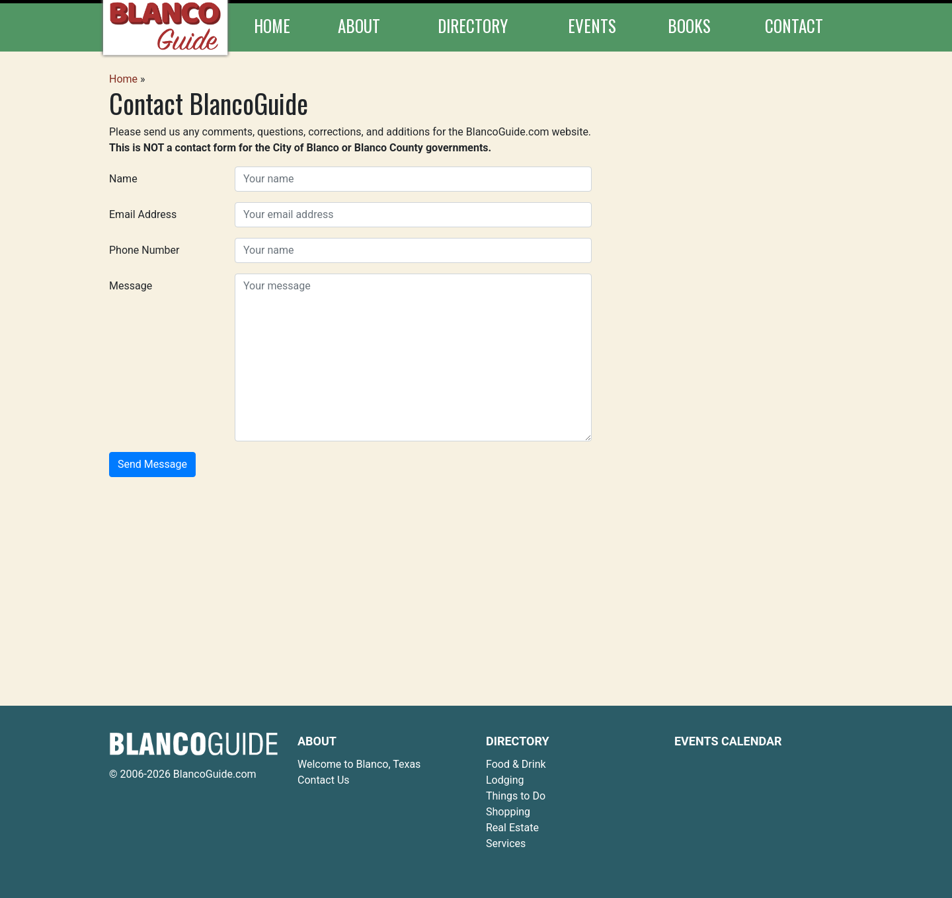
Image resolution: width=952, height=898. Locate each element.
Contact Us (324, 780)
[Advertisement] (476, 580)
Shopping (508, 811)
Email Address (143, 214)
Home (272, 25)
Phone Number (144, 250)
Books (689, 25)
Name (123, 178)
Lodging (505, 780)
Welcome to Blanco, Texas (359, 764)
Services (506, 843)
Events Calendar (728, 741)
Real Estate (512, 827)
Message (130, 286)
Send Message (152, 464)
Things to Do (515, 796)
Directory (473, 25)
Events (592, 25)
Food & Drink (516, 764)
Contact (794, 25)
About (359, 25)
